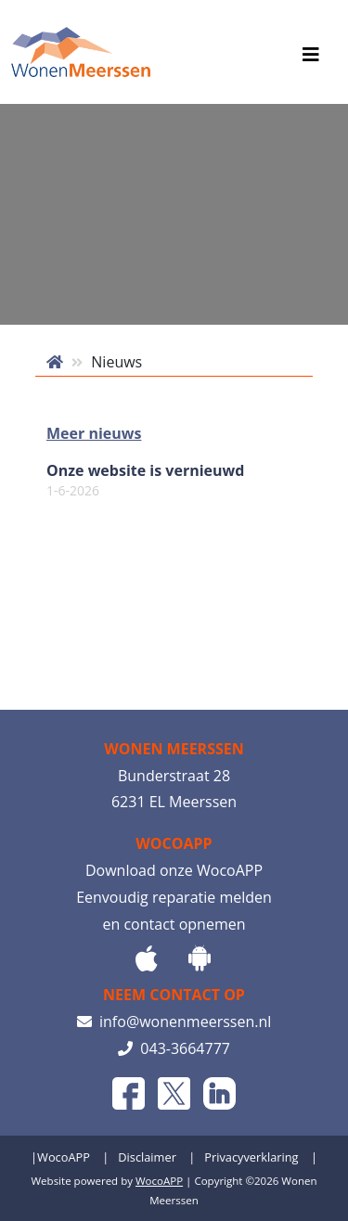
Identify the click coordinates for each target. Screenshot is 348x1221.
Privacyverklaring (251, 1157)
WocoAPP (63, 1157)
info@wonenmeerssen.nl (174, 1021)
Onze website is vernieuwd (145, 480)
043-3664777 (174, 1048)
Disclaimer (147, 1157)
